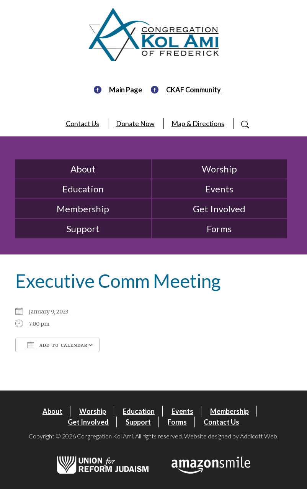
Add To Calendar (57, 344)
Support (83, 228)
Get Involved (219, 208)
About (83, 168)
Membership (83, 208)
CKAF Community (193, 89)
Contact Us (82, 123)
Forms (219, 228)
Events (219, 188)
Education (83, 188)
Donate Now (135, 123)
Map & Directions (197, 123)
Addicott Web (258, 436)
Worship (219, 168)
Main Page (125, 89)
